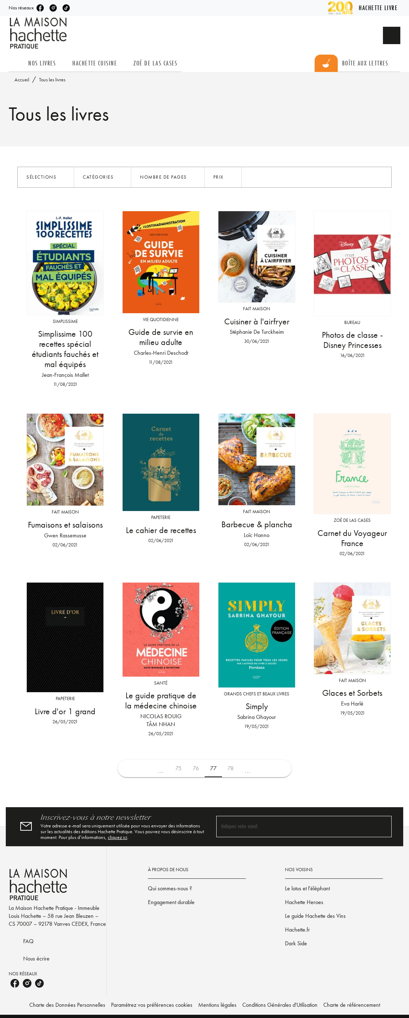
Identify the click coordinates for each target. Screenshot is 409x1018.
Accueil (21, 79)
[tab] (16, 63)
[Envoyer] (383, 826)
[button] (46, 177)
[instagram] (53, 7)
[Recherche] (391, 35)
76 (196, 768)
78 (230, 768)
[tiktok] (66, 7)
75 (178, 768)
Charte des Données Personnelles (67, 1005)
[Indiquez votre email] (295, 826)
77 (213, 768)
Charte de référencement (351, 1005)
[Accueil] (39, 33)
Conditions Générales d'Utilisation (280, 1005)
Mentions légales (217, 1005)
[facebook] (40, 7)
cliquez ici (117, 837)
